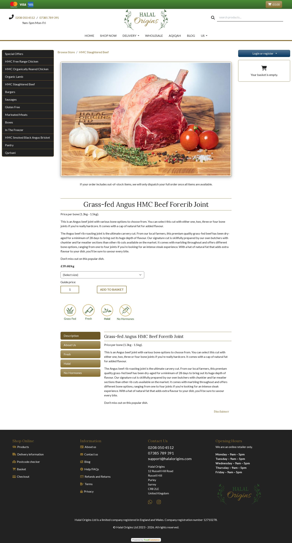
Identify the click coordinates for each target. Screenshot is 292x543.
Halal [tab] (67, 363)
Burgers (10, 92)
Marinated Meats (16, 114)
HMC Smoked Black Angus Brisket (27, 137)
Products (20, 447)
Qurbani (10, 152)
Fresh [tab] (67, 354)
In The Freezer (14, 130)
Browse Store (66, 52)
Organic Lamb (14, 76)
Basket (19, 469)
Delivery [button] (130, 35)
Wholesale (154, 35)
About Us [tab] (70, 345)
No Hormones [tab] (73, 372)
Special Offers (14, 53)
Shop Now (108, 35)
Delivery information (28, 454)
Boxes (9, 122)
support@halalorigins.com (170, 458)
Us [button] (203, 35)
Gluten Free (12, 107)
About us (88, 447)
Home (89, 35)
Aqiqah (175, 35)
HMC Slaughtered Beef (20, 84)
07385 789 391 (161, 453)
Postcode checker (26, 461)
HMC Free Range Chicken (21, 61)
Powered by (146, 540)
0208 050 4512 (161, 447)
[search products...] (250, 17)
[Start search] (213, 17)
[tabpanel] (167, 368)
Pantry (9, 145)
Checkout (20, 476)
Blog (191, 35)
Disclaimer (221, 411)
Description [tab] (71, 335)
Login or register (263, 53)
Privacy (87, 491)
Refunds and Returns (95, 476)
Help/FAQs (89, 469)
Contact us (89, 454)
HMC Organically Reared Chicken (26, 69)
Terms (86, 484)
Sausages (11, 99)
